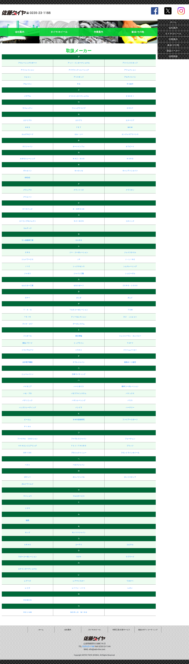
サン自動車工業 (27, 240)
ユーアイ (78, 545)
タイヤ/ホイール (173, 33)
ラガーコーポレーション (27, 557)
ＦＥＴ (78, 127)
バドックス (130, 393)
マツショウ (27, 496)
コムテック (27, 228)
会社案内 (173, 28)
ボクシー (27, 477)
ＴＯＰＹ (130, 343)
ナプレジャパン (79, 362)
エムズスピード (27, 134)
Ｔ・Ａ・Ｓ (27, 310)
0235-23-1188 (88, 646)
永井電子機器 (27, 362)
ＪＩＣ (27, 266)
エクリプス (27, 120)
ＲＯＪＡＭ (27, 612)
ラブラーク (130, 557)
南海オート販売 (130, 362)
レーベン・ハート (78, 588)
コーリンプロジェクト (27, 221)
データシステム (79, 324)
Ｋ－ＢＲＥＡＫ (79, 209)
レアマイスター (79, 581)
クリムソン (27, 197)
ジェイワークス (27, 259)
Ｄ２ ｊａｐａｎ (130, 317)
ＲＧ (78, 84)
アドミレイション (27, 70)
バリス (130, 400)
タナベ (27, 298)
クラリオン (130, 190)
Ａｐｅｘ (27, 77)
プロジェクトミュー (78, 453)
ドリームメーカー (130, 350)
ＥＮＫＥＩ (130, 96)
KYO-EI (27, 178)
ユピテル (130, 545)
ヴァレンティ (27, 108)
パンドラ (78, 407)
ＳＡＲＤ (78, 240)
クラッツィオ (79, 190)
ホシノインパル (79, 477)
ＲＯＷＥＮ (27, 600)
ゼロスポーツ (79, 286)
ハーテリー (130, 407)
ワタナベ (130, 581)
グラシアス (27, 190)
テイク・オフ (27, 324)
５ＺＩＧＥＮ (79, 221)
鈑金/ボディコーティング (148, 630)
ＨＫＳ (27, 127)
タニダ (78, 298)
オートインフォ (79, 146)
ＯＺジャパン (27, 146)
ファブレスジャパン (78, 439)
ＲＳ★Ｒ (130, 84)
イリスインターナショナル (79, 96)
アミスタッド (79, 77)
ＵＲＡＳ (27, 545)
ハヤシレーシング (78, 400)
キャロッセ (78, 171)
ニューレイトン (27, 374)
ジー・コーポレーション (78, 252)
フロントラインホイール (130, 453)
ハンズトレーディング (27, 407)
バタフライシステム (78, 393)
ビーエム (27, 420)
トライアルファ (27, 350)
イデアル (27, 96)
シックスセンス (79, 266)
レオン (130, 588)
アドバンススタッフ (130, 63)
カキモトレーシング (27, 159)
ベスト (27, 465)
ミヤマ (27, 508)
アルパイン (27, 84)
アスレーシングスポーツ (27, 63)
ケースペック (27, 209)
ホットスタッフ (130, 477)
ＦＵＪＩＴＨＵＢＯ (78, 446)
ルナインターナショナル (27, 569)
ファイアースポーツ (130, 420)
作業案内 (173, 39)
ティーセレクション (78, 317)
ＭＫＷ (130, 127)
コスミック (130, 221)
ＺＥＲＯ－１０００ (130, 286)
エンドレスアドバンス (130, 134)
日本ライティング (78, 374)
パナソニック (27, 400)
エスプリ (78, 120)
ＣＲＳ (27, 252)
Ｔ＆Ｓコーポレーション (78, 310)
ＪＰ (78, 259)
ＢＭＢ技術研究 (79, 420)
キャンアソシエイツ (130, 171)
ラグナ (78, 557)
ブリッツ (130, 446)
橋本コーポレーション (130, 386)
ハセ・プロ (27, 393)
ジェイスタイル (130, 252)
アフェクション (130, 70)
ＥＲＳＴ (130, 108)
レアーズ (27, 581)
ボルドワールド (27, 484)
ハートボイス (79, 386)
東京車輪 (78, 336)
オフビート (130, 146)
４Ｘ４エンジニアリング (27, 446)
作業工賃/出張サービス (121, 630)
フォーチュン (130, 439)
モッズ (27, 532)
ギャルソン (27, 171)
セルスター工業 (27, 286)
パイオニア (27, 386)
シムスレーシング (130, 266)
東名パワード (27, 343)
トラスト (78, 350)
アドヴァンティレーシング (79, 70)
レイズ (27, 588)
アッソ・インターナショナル (79, 63)
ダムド (130, 298)
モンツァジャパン (78, 532)
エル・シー (78, 134)
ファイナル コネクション (27, 439)
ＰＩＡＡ (27, 427)
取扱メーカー (173, 51)
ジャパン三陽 (79, 273)
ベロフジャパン (79, 465)
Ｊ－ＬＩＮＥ (130, 259)
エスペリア (130, 120)
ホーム (173, 22)
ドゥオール (27, 336)
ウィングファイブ (78, 108)
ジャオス (27, 273)
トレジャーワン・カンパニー (130, 336)
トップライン (79, 343)
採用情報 (173, 56)
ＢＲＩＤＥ (27, 453)
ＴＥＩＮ (27, 317)
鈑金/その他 (173, 45)
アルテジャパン (130, 77)
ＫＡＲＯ (130, 159)
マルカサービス (79, 496)
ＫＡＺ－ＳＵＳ (79, 159)
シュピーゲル (130, 273)
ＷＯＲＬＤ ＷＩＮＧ (78, 612)
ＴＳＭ (130, 310)
